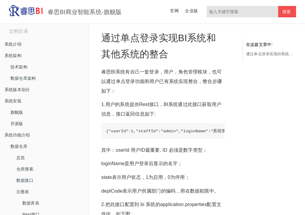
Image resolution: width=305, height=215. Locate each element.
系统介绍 (12, 44)
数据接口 (24, 180)
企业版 (191, 10)
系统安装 (12, 101)
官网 (174, 10)
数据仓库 (18, 146)
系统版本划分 (17, 89)
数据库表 (30, 203)
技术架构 (18, 66)
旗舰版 (16, 112)
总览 (20, 157)
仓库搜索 (24, 169)
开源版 (16, 123)
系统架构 (12, 55)
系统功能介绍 (17, 135)
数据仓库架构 (23, 78)
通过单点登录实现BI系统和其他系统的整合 (269, 54)
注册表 (22, 191)
